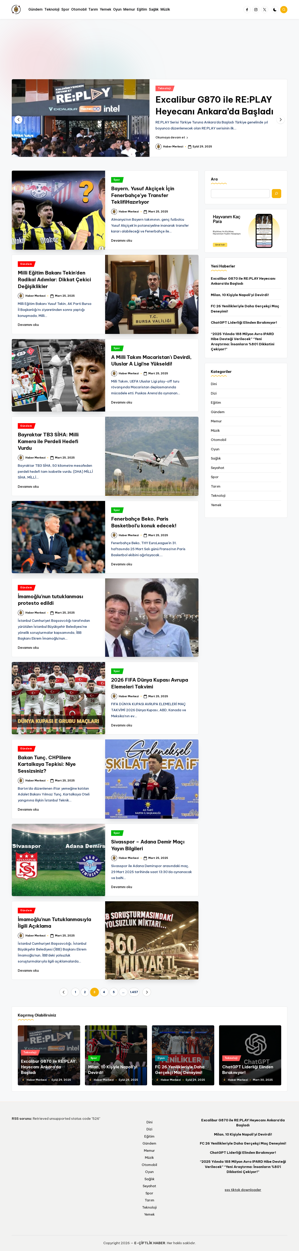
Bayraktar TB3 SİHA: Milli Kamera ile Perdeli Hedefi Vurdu (48, 441)
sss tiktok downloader (243, 1190)
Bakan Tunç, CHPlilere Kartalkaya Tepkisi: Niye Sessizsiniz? (47, 764)
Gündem (26, 263)
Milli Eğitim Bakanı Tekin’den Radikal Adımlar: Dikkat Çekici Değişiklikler (54, 279)
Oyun (215, 449)
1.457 (134, 992)
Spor (117, 179)
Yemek (216, 505)
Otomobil (218, 440)
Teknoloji (164, 88)
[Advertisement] (149, 49)
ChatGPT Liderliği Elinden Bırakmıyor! (244, 322)
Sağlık (216, 458)
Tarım (215, 486)
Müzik (215, 430)
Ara (214, 179)
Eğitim (216, 402)
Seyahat (217, 468)
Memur (216, 421)
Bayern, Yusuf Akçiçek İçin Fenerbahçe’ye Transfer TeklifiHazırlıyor (142, 195)
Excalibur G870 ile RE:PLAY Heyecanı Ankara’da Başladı (243, 281)
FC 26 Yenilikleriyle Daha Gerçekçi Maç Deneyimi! (245, 309)
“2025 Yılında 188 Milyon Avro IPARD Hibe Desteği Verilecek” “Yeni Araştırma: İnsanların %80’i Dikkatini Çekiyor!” (242, 342)
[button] (171, 137)
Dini (214, 384)
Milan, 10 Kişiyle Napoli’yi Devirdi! (240, 295)
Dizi (214, 393)
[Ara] (276, 193)
